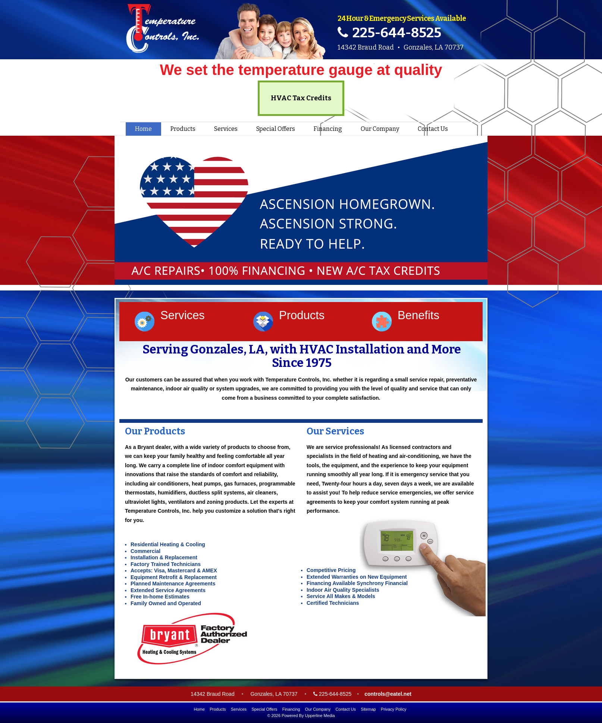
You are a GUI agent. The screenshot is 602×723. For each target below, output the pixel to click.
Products (182, 128)
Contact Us (433, 128)
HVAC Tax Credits (301, 98)
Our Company (380, 128)
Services (226, 128)
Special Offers (275, 128)
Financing (328, 128)
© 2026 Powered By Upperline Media (301, 715)
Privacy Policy (393, 709)
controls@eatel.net (387, 694)
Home (143, 128)
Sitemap (368, 709)
